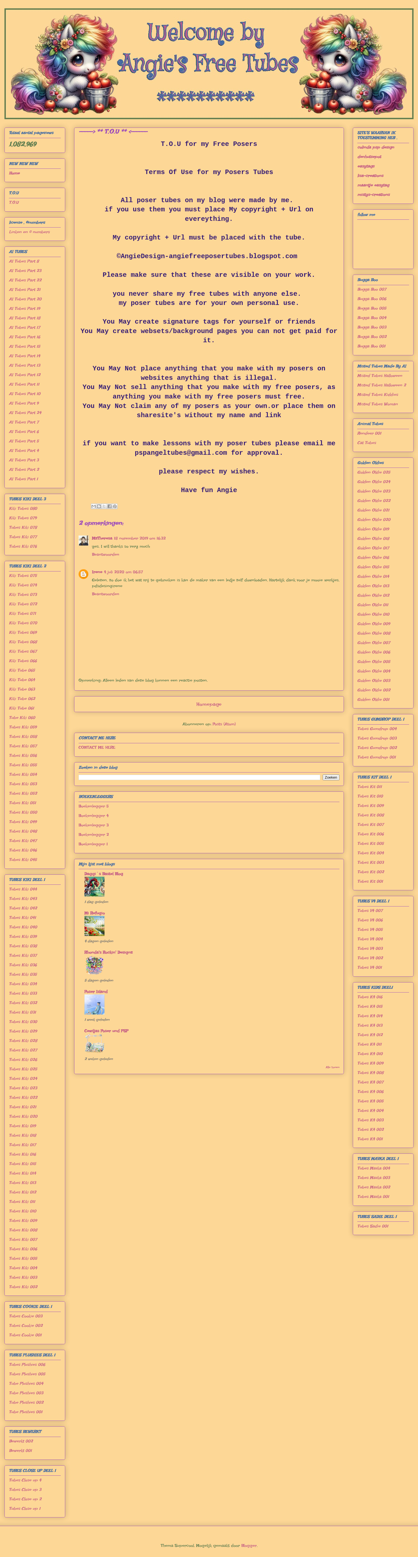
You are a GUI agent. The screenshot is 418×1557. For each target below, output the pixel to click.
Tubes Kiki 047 (23, 840)
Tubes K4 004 (370, 1110)
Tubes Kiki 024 (23, 1078)
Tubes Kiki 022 (23, 1097)
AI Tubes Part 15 (24, 346)
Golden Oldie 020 (373, 519)
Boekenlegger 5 (94, 806)
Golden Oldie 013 (373, 585)
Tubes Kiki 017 (22, 1144)
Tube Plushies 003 (26, 1392)
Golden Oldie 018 (373, 538)
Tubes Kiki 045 (23, 859)
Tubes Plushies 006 (27, 1364)
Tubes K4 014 (369, 1015)
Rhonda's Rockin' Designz (108, 952)
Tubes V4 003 (370, 948)
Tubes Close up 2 (25, 1499)
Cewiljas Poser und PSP (106, 1030)
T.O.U (13, 202)
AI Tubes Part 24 (25, 412)
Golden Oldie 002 (373, 690)
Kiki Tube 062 (22, 698)
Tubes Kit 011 (369, 786)
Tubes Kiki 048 (23, 831)
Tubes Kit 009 (370, 805)
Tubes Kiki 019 (22, 1125)
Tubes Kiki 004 (23, 1267)
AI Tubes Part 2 (24, 469)
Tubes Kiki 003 (23, 1277)
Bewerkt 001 (20, 1450)
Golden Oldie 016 (373, 557)
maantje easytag (373, 185)
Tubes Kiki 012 (22, 1192)
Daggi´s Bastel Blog (103, 873)
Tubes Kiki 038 (23, 946)
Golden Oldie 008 (373, 633)
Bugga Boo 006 (371, 298)
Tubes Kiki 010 (22, 1211)
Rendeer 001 (369, 433)
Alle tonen (332, 1067)
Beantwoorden (105, 554)
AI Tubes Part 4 (24, 450)
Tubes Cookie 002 (26, 1325)
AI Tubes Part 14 (24, 355)
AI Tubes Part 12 (24, 374)
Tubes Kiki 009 (23, 1220)
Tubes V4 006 (370, 920)
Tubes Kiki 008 (23, 1230)
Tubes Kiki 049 (23, 821)
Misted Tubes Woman (377, 404)
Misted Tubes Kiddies (377, 394)
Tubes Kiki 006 (23, 1249)
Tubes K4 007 (370, 1082)
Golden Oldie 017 (373, 548)
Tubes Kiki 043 (23, 898)
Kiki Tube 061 (21, 708)
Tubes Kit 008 (370, 815)
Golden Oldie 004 (373, 671)
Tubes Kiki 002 (23, 1286)
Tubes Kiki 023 (23, 1088)
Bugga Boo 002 (372, 336)
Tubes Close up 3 (25, 1489)
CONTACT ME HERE (97, 747)
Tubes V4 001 (369, 967)
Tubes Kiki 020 (23, 1116)
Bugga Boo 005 (371, 308)
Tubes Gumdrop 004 (377, 728)
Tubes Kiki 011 (22, 1201)
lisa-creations (370, 175)
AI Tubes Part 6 (24, 431)
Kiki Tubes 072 (23, 604)
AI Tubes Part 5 (24, 441)
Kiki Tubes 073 (23, 594)
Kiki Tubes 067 (23, 651)
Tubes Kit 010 (370, 796)
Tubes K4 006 (370, 1091)
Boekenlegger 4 (94, 815)
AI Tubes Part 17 (24, 327)
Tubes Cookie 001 (25, 1335)
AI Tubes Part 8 (24, 261)
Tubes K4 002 (370, 1129)
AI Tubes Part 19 (24, 308)
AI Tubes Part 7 (24, 422)
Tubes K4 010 (370, 1053)
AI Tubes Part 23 (25, 270)
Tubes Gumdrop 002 (377, 747)
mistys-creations (373, 194)
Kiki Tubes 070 (23, 622)
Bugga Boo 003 (371, 327)
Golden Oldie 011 (372, 604)
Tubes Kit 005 (370, 843)
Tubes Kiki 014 (22, 1173)
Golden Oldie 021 (373, 510)
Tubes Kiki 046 (23, 850)
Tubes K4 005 (370, 1101)
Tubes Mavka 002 (373, 1187)
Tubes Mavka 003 (373, 1177)
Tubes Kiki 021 (22, 1106)
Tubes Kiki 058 (23, 736)
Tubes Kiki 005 (23, 1258)
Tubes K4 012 (370, 1034)
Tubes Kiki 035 (23, 974)
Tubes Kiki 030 (23, 1021)
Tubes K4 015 (369, 1006)
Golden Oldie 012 (373, 595)
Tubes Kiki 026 (23, 1059)
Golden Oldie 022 (373, 500)
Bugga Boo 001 (371, 346)
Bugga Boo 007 (371, 289)
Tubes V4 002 (370, 957)
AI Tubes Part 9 (23, 403)
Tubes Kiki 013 (22, 1182)
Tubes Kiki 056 (23, 755)
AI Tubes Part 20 (25, 299)
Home (14, 173)
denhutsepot (369, 156)
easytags (365, 166)
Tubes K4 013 (369, 1025)
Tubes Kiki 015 (22, 1163)
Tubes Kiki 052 (23, 793)
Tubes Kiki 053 (23, 783)
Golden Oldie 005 (373, 661)
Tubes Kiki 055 (23, 764)
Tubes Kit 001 (370, 881)
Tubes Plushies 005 (27, 1374)
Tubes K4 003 (370, 1120)
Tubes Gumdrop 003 (377, 738)
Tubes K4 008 (370, 1072)
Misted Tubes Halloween (379, 375)
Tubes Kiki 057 (23, 746)
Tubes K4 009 (370, 1063)
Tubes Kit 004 (370, 853)
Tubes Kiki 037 (23, 955)
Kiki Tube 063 (22, 689)
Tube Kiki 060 (22, 717)
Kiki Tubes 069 (23, 632)
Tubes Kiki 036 (23, 964)
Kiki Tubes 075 (23, 575)
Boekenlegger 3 (94, 825)
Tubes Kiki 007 (23, 1239)
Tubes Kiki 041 (22, 917)
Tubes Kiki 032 (23, 1002)
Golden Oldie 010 (373, 614)
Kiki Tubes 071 (22, 613)
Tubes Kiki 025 (23, 1069)
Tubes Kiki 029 (23, 1031)
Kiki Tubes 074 (23, 585)
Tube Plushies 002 (26, 1402)
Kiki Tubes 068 (23, 641)
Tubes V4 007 (370, 910)
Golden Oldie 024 (373, 481)
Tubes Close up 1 (24, 1508)
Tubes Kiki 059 (23, 727)
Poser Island (96, 991)
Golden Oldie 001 (373, 699)
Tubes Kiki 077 (23, 536)
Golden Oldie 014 (373, 576)
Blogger (249, 1545)
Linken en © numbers (29, 231)
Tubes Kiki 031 (22, 1012)
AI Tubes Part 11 (24, 384)
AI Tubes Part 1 (23, 478)
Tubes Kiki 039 (23, 936)
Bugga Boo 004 (371, 317)
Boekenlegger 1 (93, 844)
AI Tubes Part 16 (24, 336)
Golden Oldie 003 (373, 680)
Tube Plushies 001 (25, 1411)
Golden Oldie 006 (373, 652)
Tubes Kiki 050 (23, 812)
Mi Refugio (94, 913)
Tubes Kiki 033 (23, 993)
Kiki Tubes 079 (23, 517)
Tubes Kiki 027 (23, 1050)
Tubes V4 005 (370, 929)
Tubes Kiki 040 (23, 927)
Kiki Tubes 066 (23, 660)
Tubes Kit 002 (370, 871)
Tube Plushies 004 (26, 1383)
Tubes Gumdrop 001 (376, 757)
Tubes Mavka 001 (373, 1196)
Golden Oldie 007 (373, 642)
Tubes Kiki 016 (22, 1154)
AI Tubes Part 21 (24, 289)
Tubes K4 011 (369, 1044)
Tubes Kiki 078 (23, 527)
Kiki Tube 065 (22, 670)
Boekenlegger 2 (94, 834)
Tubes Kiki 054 (23, 774)
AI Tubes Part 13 (24, 365)
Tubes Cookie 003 (25, 1316)
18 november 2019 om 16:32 (140, 538)
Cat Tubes (366, 442)
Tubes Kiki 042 (23, 908)
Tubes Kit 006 (370, 834)
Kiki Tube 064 (22, 679)
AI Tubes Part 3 (24, 460)
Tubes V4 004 (370, 939)
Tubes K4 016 (369, 996)
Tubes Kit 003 (370, 862)
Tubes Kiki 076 (23, 546)
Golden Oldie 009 (373, 623)
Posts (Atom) (224, 724)
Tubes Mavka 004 (373, 1168)
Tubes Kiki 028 (23, 1040)
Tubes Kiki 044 (23, 889)
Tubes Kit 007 (370, 824)
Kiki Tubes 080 (23, 508)
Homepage (209, 704)
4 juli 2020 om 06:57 (123, 572)
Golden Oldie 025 (373, 472)
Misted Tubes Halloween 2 (381, 385)
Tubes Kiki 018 (22, 1135)
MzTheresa (102, 538)
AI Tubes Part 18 (24, 318)
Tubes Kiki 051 (22, 802)
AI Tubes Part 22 (25, 280)
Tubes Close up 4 (25, 1480)
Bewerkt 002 (21, 1441)
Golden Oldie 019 (373, 529)
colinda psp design (375, 147)
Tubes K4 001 (370, 1139)
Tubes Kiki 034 (23, 983)
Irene (97, 572)
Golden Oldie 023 (373, 491)
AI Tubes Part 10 (24, 393)
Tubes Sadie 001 (372, 1226)
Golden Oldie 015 (373, 566)
